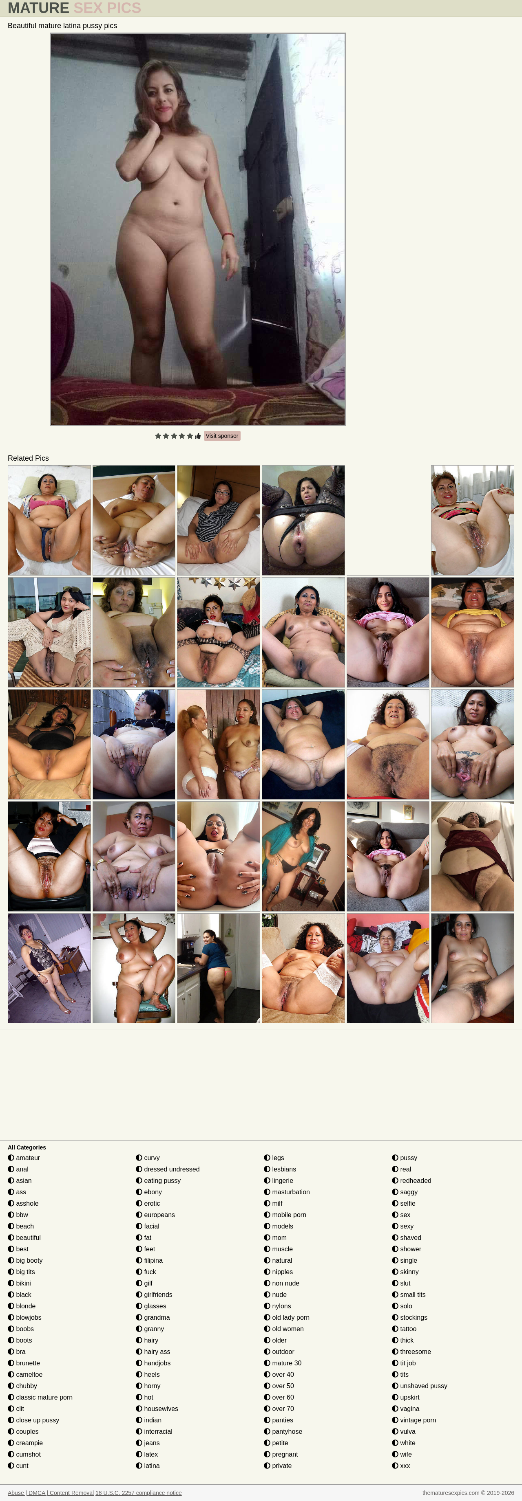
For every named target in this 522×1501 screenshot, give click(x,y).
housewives (157, 1408)
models (278, 1226)
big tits (21, 1271)
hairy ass (153, 1351)
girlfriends (154, 1294)
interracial (154, 1431)
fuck (146, 1271)
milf (273, 1203)
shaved (406, 1237)
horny (148, 1385)
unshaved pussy (419, 1385)
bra (17, 1351)
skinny (405, 1271)
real (401, 1169)
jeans (148, 1442)
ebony (149, 1192)
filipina (149, 1260)
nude (275, 1294)
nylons (277, 1306)
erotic (148, 1203)
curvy (148, 1157)
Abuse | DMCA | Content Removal (51, 1493)
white (404, 1442)
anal (18, 1169)
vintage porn (414, 1420)
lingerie (278, 1180)
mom (275, 1237)
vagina (406, 1408)
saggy (405, 1192)
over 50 (279, 1385)
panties (278, 1420)
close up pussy (33, 1420)
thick (403, 1340)
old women (284, 1328)
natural (278, 1260)
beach (21, 1226)
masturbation (287, 1192)
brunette (24, 1363)
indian (148, 1420)
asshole (23, 1203)
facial (147, 1226)
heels (148, 1374)
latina (148, 1465)
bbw (18, 1214)
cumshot (24, 1454)
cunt (18, 1465)
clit (16, 1408)
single (404, 1260)
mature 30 (282, 1363)
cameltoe (25, 1374)
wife (402, 1454)
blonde (22, 1306)
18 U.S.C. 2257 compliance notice (138, 1493)
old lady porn (287, 1317)
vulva (404, 1431)
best (18, 1249)
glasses (151, 1306)
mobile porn (285, 1214)
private (278, 1465)
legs (274, 1157)
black (19, 1294)
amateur (24, 1157)
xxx (401, 1465)
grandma (153, 1317)
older (275, 1340)
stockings (409, 1317)
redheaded (411, 1180)
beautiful (24, 1237)
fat (143, 1237)
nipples (278, 1271)
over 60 (279, 1397)
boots (20, 1340)
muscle (278, 1249)
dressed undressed (168, 1169)
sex (401, 1214)
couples (23, 1431)
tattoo (404, 1328)
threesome (411, 1351)
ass (17, 1192)
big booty (25, 1260)
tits (400, 1374)
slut (401, 1283)
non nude (281, 1283)
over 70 (279, 1408)
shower (406, 1249)
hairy (147, 1340)
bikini (19, 1283)
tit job (404, 1363)
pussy (404, 1157)
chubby (22, 1385)
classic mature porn (40, 1397)
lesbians (280, 1169)
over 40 (279, 1374)
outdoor (279, 1351)
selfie (404, 1203)
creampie (25, 1442)
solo (402, 1306)
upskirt (406, 1397)
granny (150, 1328)
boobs (21, 1328)
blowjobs (25, 1317)
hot (144, 1397)
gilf (144, 1283)
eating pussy (158, 1180)
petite (276, 1442)
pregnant (281, 1454)
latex (147, 1454)
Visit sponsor (222, 436)
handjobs (153, 1363)
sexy (403, 1226)
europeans (155, 1214)
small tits (409, 1294)
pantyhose (283, 1431)
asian (20, 1180)
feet (145, 1249)
